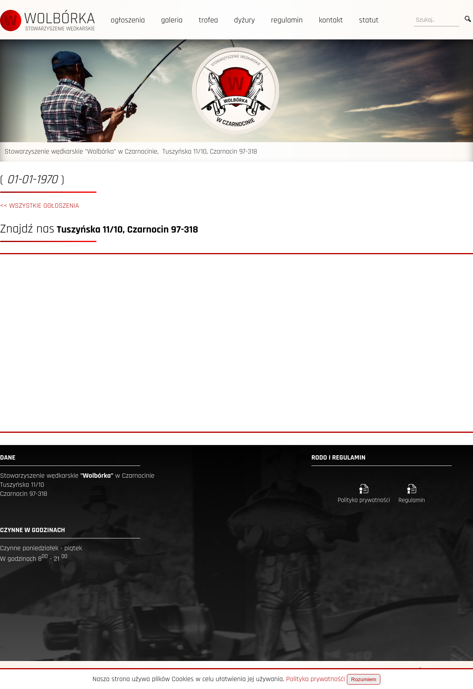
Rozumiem (363, 679)
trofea (208, 20)
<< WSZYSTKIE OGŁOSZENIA (39, 205)
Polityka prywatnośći (315, 678)
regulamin (287, 20)
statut (369, 20)
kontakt (331, 20)
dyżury (244, 20)
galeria (171, 20)
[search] (436, 20)
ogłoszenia (128, 20)
